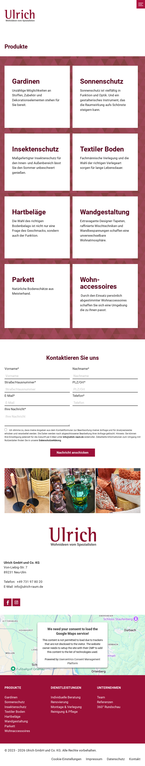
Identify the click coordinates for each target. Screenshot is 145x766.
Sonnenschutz (15, 702)
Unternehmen (109, 688)
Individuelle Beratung (66, 697)
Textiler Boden (15, 711)
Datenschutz (116, 759)
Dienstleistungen (66, 688)
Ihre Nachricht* (15, 409)
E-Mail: (23, 586)
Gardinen (11, 697)
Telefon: (23, 582)
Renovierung (59, 702)
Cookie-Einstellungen (66, 759)
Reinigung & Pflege (64, 711)
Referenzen (105, 702)
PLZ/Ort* (78, 382)
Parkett (10, 726)
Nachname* (80, 369)
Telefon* (78, 396)
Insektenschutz (15, 707)
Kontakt (134, 759)
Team (101, 697)
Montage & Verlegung (66, 707)
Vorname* (12, 369)
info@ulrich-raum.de (73, 437)
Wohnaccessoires (17, 731)
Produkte (13, 688)
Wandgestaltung (16, 721)
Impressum (94, 759)
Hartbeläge (12, 716)
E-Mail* (10, 396)
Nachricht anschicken (73, 452)
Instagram (16, 602)
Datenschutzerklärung (50, 440)
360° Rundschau (108, 707)
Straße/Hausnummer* (20, 382)
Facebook (8, 602)
